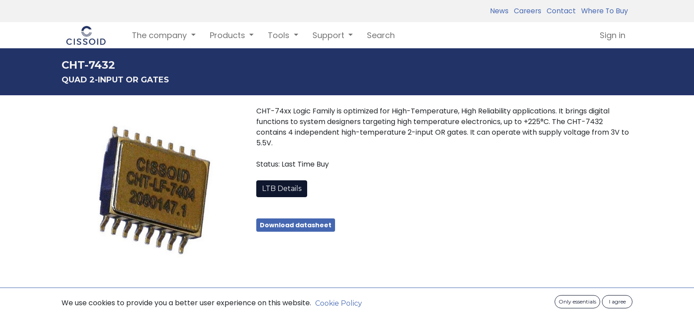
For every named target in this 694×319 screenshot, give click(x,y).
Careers (525, 11)
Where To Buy (603, 11)
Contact (559, 11)
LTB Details (281, 188)
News (499, 11)
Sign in (612, 35)
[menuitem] (381, 35)
